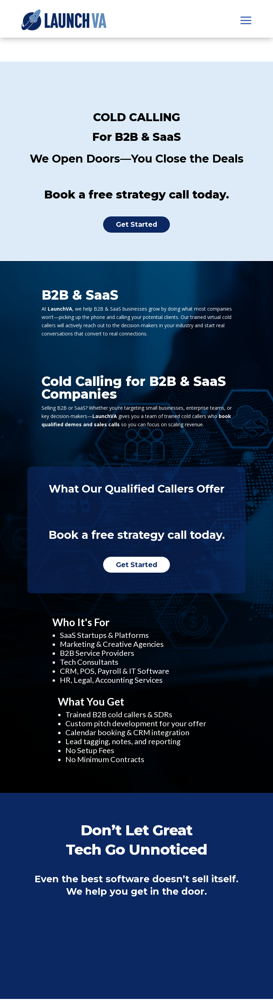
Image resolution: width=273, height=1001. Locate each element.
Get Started (136, 225)
